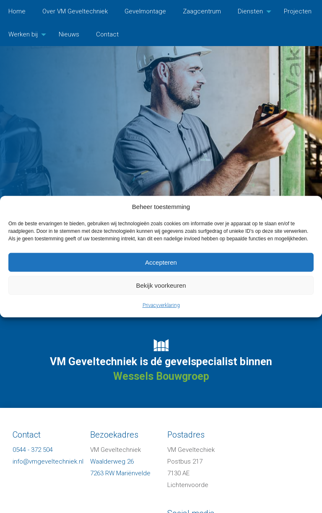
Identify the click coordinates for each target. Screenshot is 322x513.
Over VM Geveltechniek (75, 11)
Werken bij (23, 34)
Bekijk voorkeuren (161, 285)
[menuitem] (17, 11)
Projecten (298, 11)
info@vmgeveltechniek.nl (48, 461)
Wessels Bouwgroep (161, 376)
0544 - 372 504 (33, 450)
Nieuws (69, 34)
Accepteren (161, 262)
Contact (107, 34)
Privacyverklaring (161, 305)
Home (17, 11)
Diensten (250, 11)
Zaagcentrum (202, 11)
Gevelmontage (145, 11)
